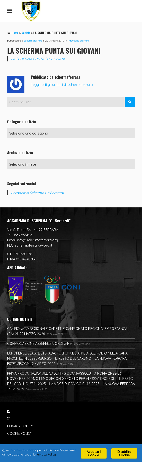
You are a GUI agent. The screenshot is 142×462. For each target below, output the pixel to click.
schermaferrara (33, 40)
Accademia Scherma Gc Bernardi (37, 193)
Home (15, 32)
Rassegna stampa (78, 40)
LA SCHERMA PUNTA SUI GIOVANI (38, 59)
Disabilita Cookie (124, 453)
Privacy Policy (46, 454)
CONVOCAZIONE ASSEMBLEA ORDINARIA (39, 343)
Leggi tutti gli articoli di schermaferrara (62, 84)
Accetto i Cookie (94, 453)
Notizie (25, 32)
